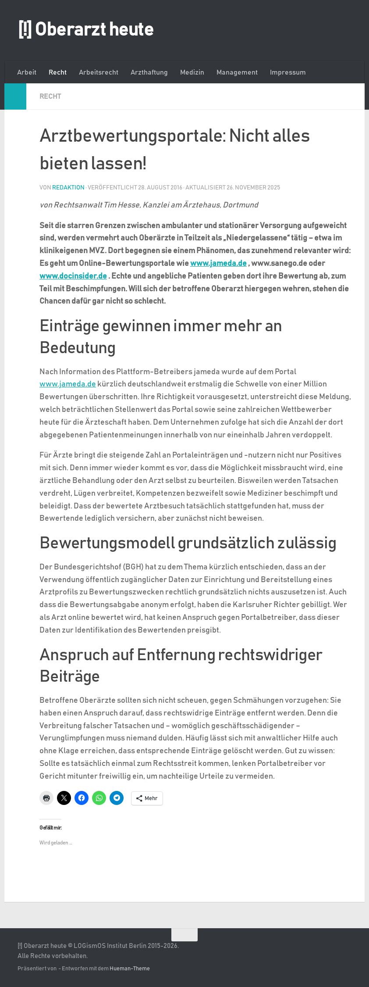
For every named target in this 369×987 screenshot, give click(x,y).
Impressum (288, 72)
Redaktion (68, 188)
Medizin (192, 72)
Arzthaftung (149, 72)
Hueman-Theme (130, 969)
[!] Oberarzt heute (85, 30)
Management (237, 72)
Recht (58, 72)
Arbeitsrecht (98, 72)
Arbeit (26, 72)
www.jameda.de (218, 264)
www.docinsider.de (73, 276)
